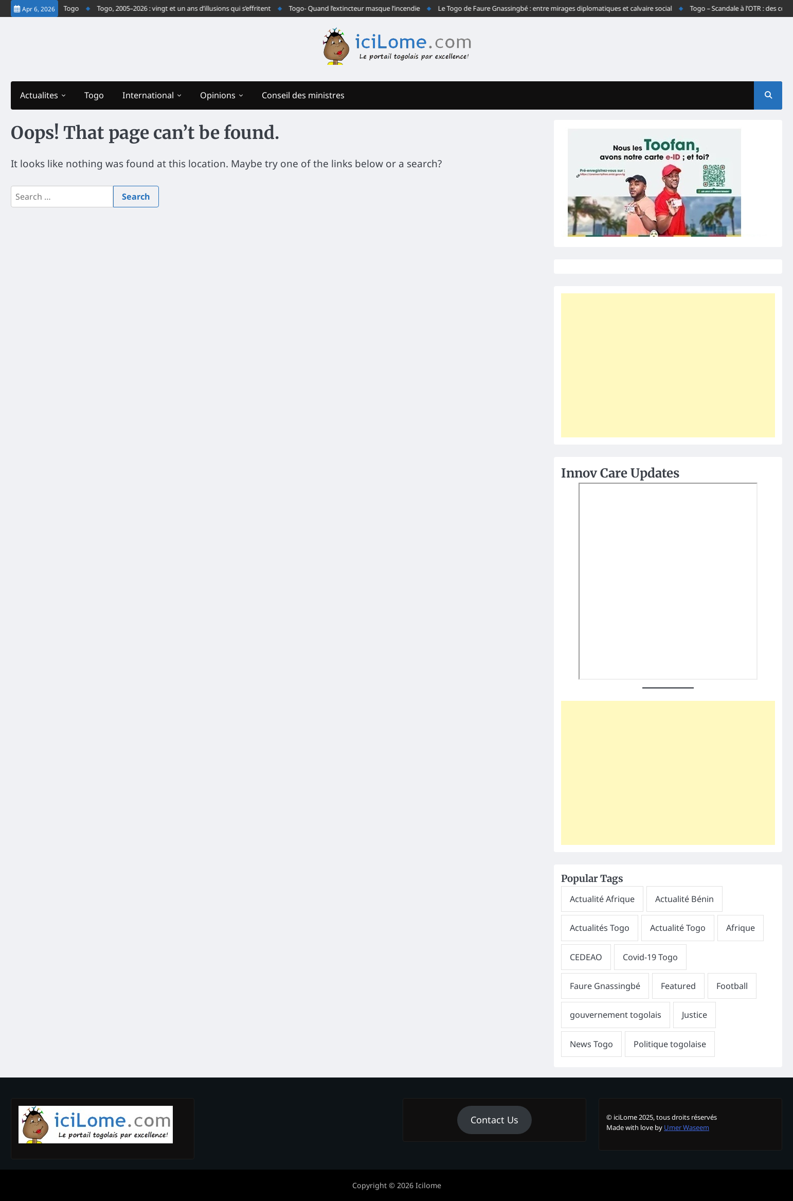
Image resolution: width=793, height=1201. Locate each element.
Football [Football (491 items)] (732, 986)
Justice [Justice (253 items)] (694, 1014)
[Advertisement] (668, 365)
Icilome (428, 1185)
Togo (94, 95)
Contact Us (494, 1120)
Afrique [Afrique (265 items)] (740, 927)
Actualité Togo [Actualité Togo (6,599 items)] (678, 927)
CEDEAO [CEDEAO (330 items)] (586, 957)
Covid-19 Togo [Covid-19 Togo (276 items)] (650, 957)
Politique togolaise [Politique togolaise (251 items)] (670, 1044)
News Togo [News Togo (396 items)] (591, 1044)
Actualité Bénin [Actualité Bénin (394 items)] (684, 899)
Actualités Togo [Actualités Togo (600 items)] (599, 927)
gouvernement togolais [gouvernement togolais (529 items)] (615, 1014)
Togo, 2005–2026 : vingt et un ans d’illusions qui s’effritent (190, 8)
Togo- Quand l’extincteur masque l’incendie (360, 8)
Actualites (39, 95)
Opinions (218, 95)
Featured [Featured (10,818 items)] (678, 986)
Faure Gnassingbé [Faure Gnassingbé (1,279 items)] (605, 986)
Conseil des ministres (303, 95)
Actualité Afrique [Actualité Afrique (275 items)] (602, 899)
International (148, 95)
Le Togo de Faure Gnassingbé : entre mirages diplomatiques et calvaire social (561, 8)
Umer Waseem (686, 1127)
